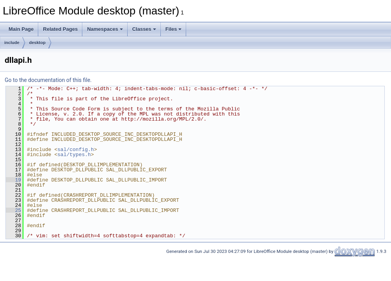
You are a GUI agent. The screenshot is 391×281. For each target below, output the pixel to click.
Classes (144, 29)
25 (13, 210)
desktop (37, 42)
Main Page (21, 29)
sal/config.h (75, 149)
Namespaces (105, 29)
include (12, 42)
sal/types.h (74, 154)
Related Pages (60, 29)
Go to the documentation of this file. (48, 80)
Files (173, 29)
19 (13, 179)
